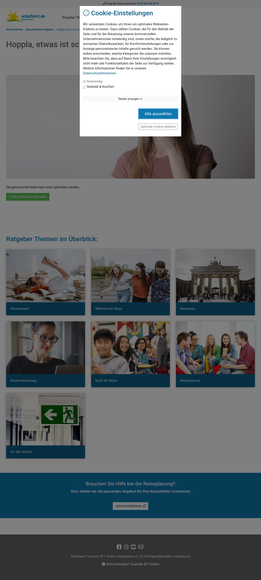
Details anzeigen (130, 98)
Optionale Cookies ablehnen (158, 126)
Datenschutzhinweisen (99, 73)
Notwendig (94, 81)
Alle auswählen (158, 113)
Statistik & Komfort (100, 87)
